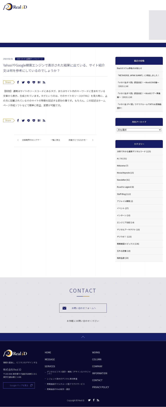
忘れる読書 (123, 250)
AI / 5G (122, 158)
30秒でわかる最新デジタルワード (30, 58)
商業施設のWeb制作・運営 (58, 389)
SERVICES (73, 8)
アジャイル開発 (125, 201)
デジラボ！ (124, 236)
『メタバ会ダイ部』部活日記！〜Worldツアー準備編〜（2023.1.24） (138, 95)
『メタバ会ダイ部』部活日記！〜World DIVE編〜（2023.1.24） (138, 84)
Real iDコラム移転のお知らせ (129, 68)
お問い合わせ (150, 8)
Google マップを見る (19, 385)
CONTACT (97, 380)
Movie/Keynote (125, 172)
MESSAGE (56, 8)
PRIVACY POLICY (100, 387)
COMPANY (123, 8)
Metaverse (122, 165)
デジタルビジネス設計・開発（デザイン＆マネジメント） (69, 373)
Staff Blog (124, 194)
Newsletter (123, 179)
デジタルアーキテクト (128, 229)
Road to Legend (125, 187)
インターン (123, 215)
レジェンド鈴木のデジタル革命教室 (62, 379)
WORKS (90, 8)
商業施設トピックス (128, 243)
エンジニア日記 (125, 222)
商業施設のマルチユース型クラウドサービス (66, 384)
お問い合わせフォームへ (84, 308)
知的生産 (123, 258)
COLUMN (106, 8)
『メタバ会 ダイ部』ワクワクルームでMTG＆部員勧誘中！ (139, 106)
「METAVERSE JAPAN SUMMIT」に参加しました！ (138, 75)
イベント (123, 208)
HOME (48, 352)
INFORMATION (99, 373)
